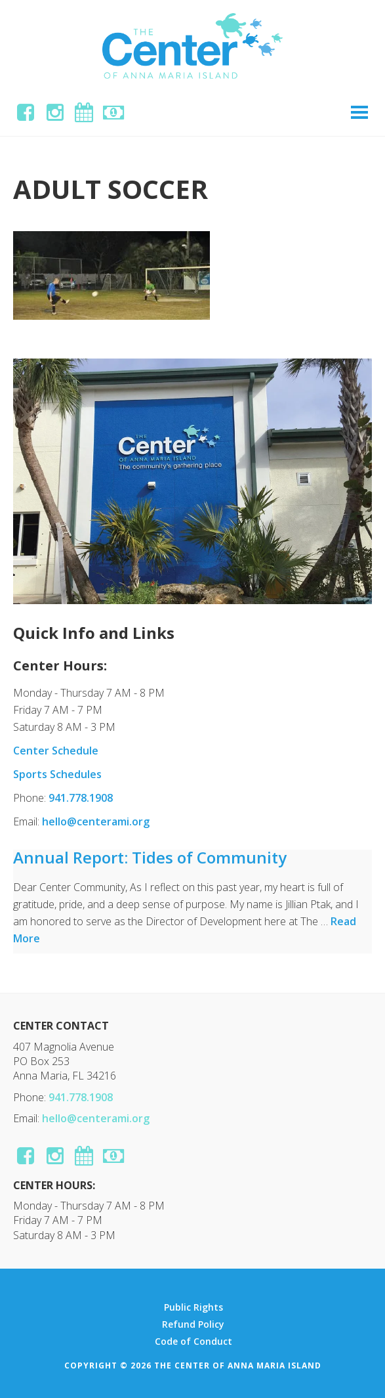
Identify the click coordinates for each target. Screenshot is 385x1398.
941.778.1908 (81, 798)
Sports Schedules (57, 774)
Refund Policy (193, 1324)
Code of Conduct (193, 1341)
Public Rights (193, 1307)
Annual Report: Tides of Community (150, 857)
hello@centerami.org (96, 821)
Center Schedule (55, 750)
